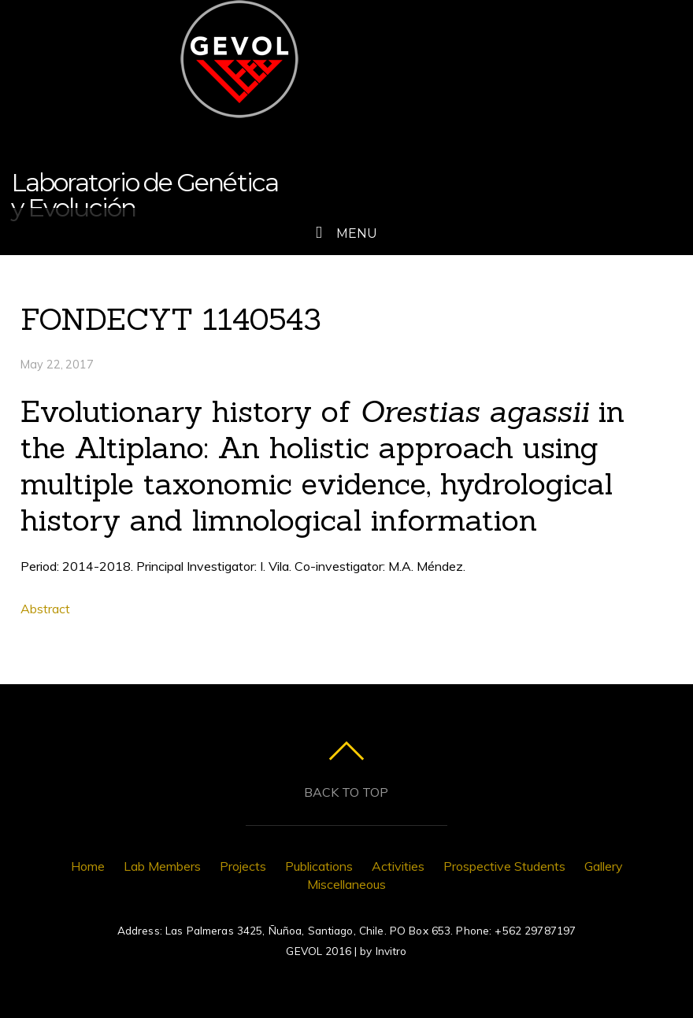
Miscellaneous (346, 884)
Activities (398, 866)
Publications (319, 866)
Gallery (603, 866)
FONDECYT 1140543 (170, 319)
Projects (243, 866)
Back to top (346, 792)
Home (88, 866)
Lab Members (162, 866)
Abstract (45, 608)
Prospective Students (504, 866)
